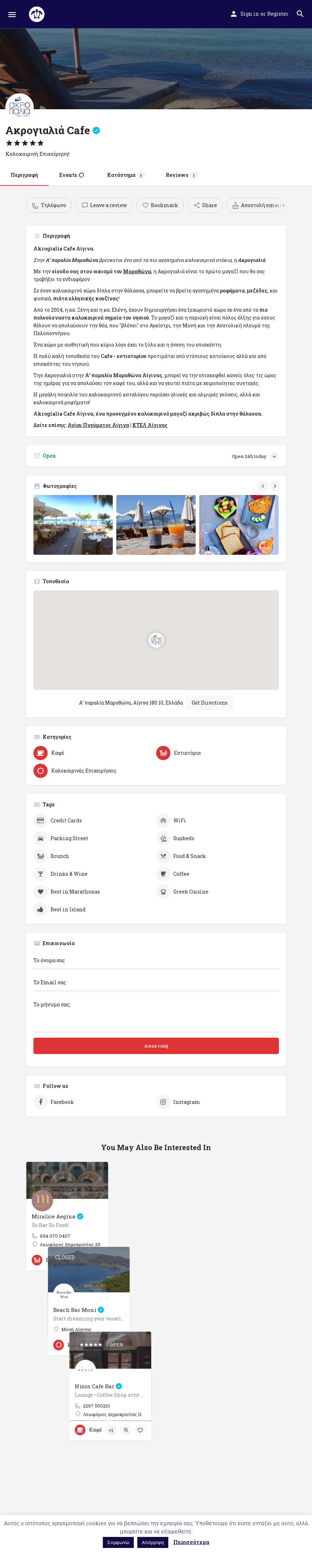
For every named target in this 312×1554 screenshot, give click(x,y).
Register (278, 13)
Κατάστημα (125, 175)
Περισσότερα (191, 1541)
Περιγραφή (24, 175)
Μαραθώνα (137, 271)
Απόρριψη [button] (153, 1542)
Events (71, 175)
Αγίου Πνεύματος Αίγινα (98, 425)
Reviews (181, 175)
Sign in (249, 13)
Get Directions (210, 702)
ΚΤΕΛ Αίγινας (150, 425)
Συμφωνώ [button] (118, 1542)
